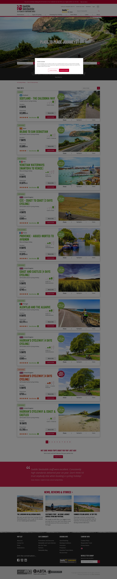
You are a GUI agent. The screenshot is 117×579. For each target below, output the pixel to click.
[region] (59, 66)
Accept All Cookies (64, 70)
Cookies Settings (53, 70)
